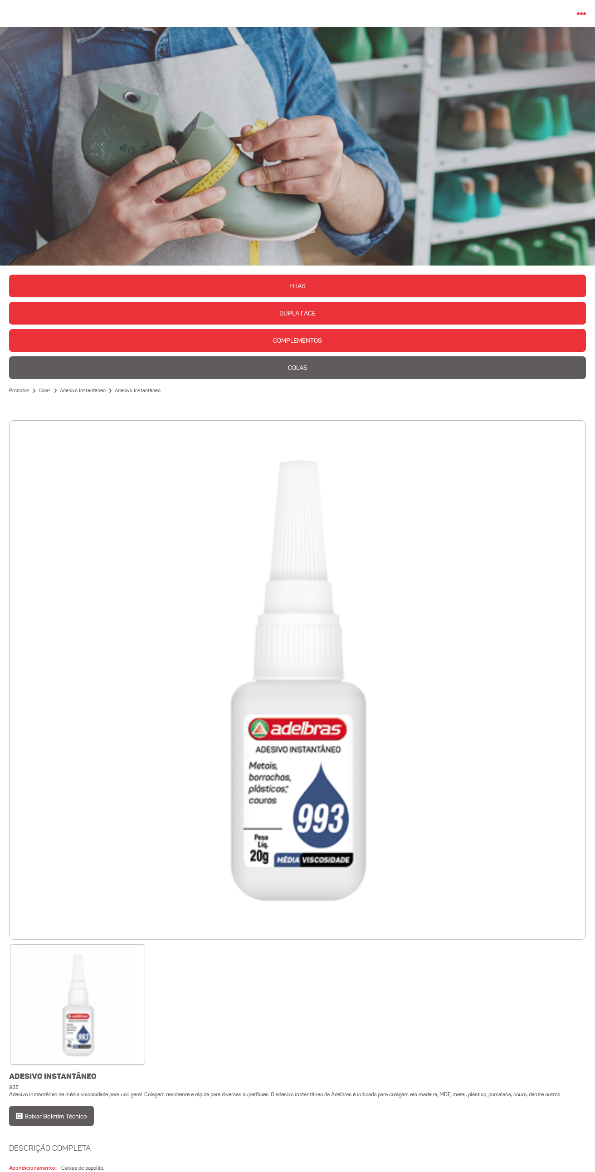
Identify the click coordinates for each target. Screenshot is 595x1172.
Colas (297, 368)
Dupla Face (297, 313)
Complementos (297, 340)
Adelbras (297, 14)
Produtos (19, 390)
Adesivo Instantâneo (83, 390)
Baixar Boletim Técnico (52, 1116)
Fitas (297, 286)
